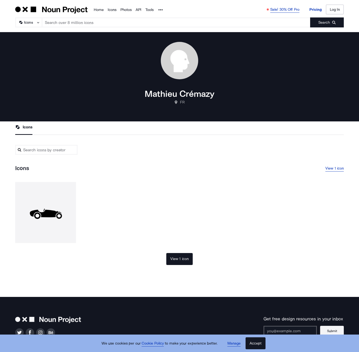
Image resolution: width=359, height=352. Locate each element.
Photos (126, 9)
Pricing (315, 9)
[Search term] (176, 22)
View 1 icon (334, 168)
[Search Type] (28, 22)
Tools (149, 9)
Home (99, 9)
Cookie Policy (153, 343)
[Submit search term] (327, 22)
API (138, 9)
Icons (112, 9)
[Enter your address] (290, 331)
